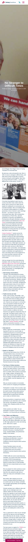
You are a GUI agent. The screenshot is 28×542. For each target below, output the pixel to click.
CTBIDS (21, 527)
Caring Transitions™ (7, 233)
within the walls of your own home (10, 263)
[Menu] (23, 2)
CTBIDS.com (6, 417)
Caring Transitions (14, 321)
